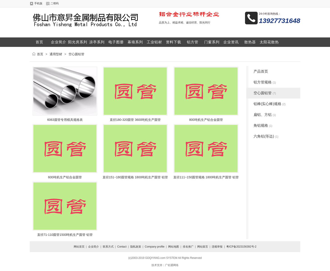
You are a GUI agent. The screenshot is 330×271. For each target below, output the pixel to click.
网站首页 (79, 246)
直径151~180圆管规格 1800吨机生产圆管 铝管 (135, 177)
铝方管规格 (265, 82)
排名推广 (188, 246)
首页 (40, 54)
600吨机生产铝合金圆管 (65, 177)
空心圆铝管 (76, 54)
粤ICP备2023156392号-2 (241, 246)
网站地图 (173, 246)
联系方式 (108, 246)
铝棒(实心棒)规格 (270, 104)
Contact (121, 246)
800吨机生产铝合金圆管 (206, 120)
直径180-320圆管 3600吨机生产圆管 (135, 120)
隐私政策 (135, 246)
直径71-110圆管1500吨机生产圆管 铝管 (65, 235)
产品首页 (261, 71)
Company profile (154, 246)
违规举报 (217, 246)
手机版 (38, 3)
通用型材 (56, 54)
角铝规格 (263, 125)
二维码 (54, 3)
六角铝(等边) (266, 136)
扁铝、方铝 (265, 115)
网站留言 (202, 246)
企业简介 (93, 246)
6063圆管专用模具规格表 (64, 120)
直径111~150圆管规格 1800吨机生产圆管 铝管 (206, 177)
